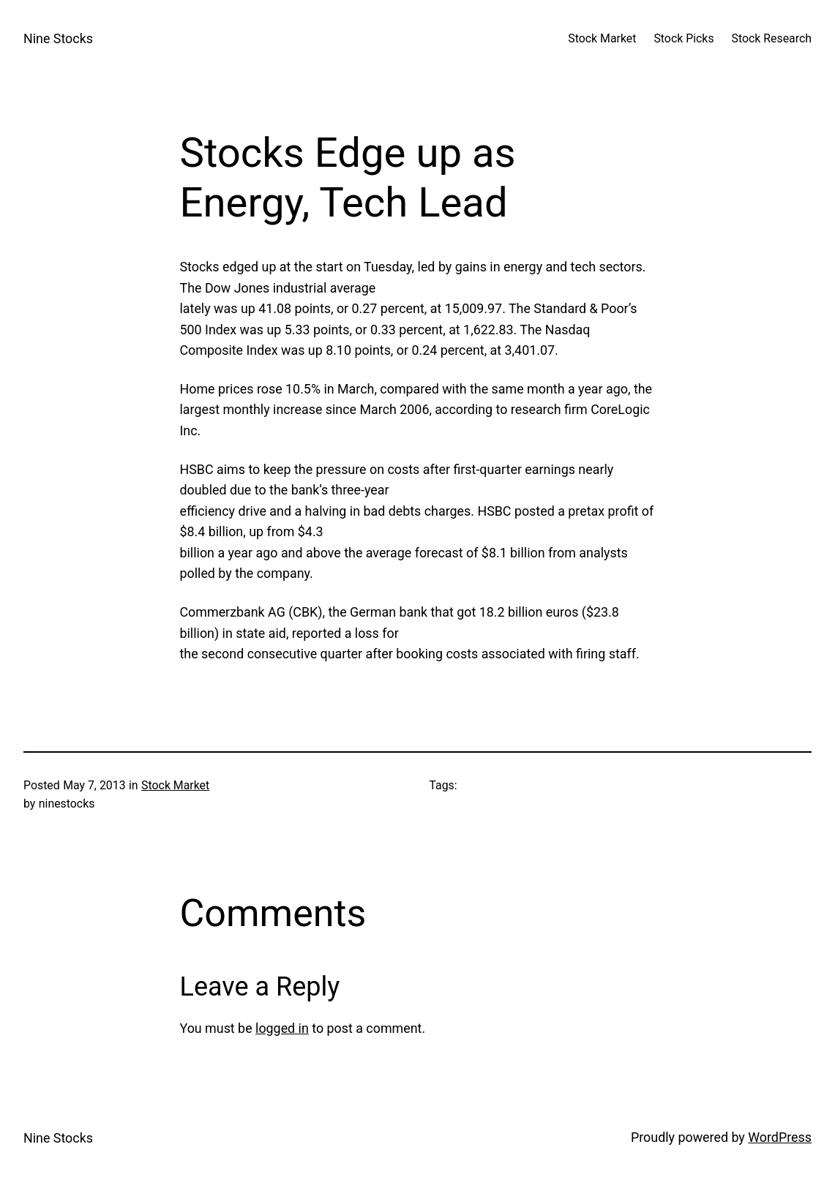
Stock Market (175, 785)
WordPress (780, 1137)
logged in (282, 1028)
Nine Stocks (58, 38)
